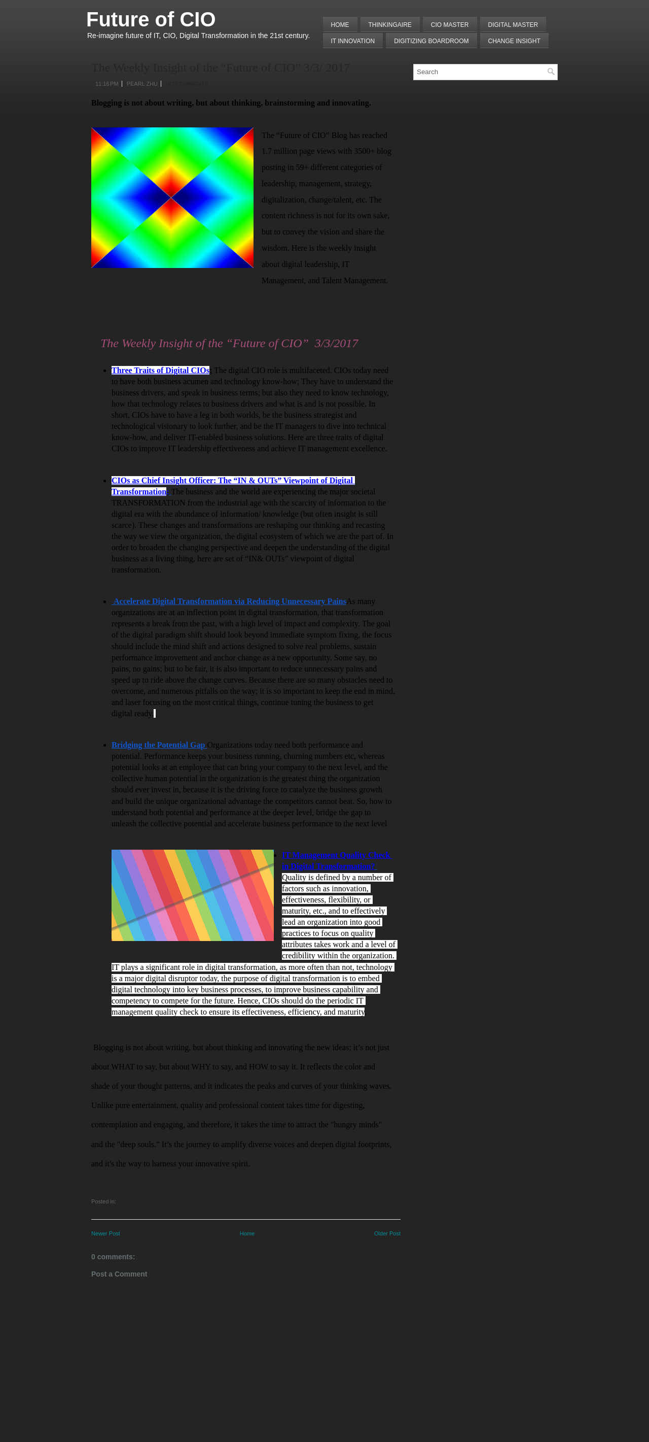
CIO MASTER (450, 24)
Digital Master (513, 24)
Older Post (387, 1233)
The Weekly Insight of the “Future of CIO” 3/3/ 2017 (220, 67)
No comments (187, 84)
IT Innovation (353, 41)
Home (340, 24)
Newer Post (105, 1233)
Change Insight (514, 41)
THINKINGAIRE (390, 24)
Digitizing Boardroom (431, 41)
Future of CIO (151, 19)
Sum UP (128, 1201)
